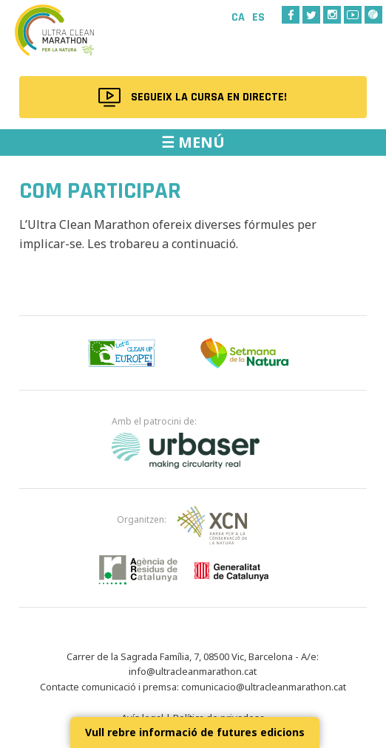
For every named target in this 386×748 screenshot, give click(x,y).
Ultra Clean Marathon (74, 40)
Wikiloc (373, 15)
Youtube (353, 15)
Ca (238, 17)
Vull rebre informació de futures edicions (195, 732)
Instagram (332, 15)
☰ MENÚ (193, 142)
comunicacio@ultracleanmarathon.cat (263, 686)
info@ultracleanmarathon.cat (193, 671)
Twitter (311, 15)
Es (258, 17)
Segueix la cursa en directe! (209, 97)
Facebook (290, 15)
